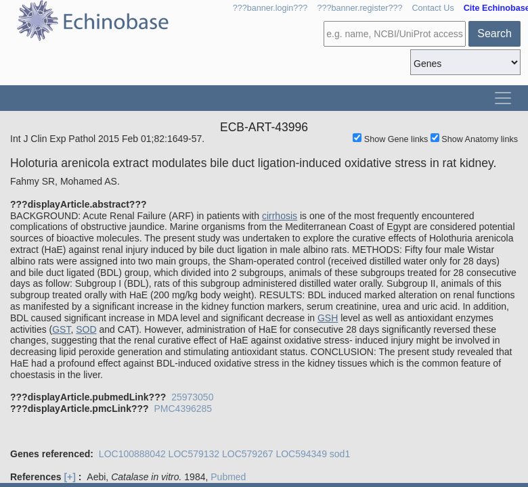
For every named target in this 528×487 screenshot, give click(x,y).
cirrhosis (279, 215)
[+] (70, 476)
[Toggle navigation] (503, 98)
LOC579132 (194, 453)
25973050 (192, 397)
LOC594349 (301, 453)
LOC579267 (247, 453)
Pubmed (228, 476)
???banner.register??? (359, 8)
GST (61, 329)
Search (494, 33)
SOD (86, 329)
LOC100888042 (132, 453)
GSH (327, 317)
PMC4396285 (183, 408)
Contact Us (433, 8)
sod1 (340, 453)
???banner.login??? (270, 8)
